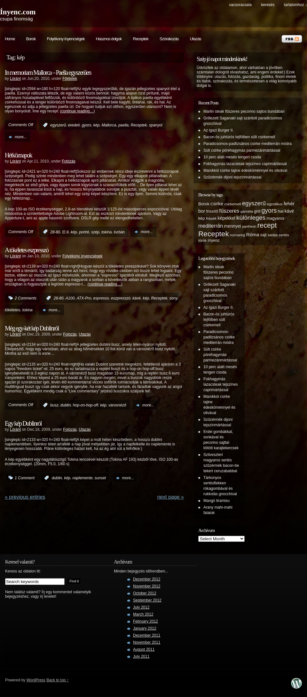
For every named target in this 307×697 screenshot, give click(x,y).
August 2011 (143, 649)
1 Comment (25, 478)
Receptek (140, 38)
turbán (119, 232)
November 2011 (146, 642)
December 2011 (146, 635)
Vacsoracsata (240, 5)
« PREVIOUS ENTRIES (25, 497)
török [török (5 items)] (202, 240)
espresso (101, 298)
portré (84, 232)
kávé (136, 298)
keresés (267, 5)
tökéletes (12, 310)
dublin (65, 405)
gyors (86, 125)
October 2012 (144, 593)
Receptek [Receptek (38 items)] (213, 234)
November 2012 (146, 586)
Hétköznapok (18, 155)
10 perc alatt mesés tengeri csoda (232, 157)
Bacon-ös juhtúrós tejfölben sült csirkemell (239, 137)
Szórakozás (169, 38)
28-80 (55, 232)
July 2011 (141, 656)
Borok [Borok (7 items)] (203, 203)
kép (96, 125)
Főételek (69, 78)
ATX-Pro (84, 298)
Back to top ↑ (57, 680)
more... (21, 137)
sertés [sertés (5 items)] (284, 235)
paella (123, 125)
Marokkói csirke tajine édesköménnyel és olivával (245, 170)
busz (54, 405)
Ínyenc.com (17, 12)
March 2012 (143, 614)
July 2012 (141, 607)
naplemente (82, 478)
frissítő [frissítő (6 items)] (212, 211)
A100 (70, 298)
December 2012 (146, 579)
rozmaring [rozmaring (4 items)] (237, 235)
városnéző (117, 405)
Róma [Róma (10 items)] (252, 234)
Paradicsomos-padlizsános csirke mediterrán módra (247, 143)
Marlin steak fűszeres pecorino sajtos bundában (244, 111)
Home (10, 38)
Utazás (195, 38)
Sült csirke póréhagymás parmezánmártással (241, 150)
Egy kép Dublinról (23, 423)
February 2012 (145, 621)
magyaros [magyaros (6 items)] (275, 218)
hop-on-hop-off (85, 405)
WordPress (36, 680)
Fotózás (68, 161)
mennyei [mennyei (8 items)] (232, 226)
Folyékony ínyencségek (65, 38)
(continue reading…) (77, 111)
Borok (31, 38)
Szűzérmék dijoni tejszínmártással (232, 177)
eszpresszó (120, 298)
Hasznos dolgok (109, 38)
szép (95, 232)
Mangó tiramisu (216, 500)
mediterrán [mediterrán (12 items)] (210, 226)
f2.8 (65, 232)
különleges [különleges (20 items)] (250, 217)
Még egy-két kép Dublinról (32, 328)
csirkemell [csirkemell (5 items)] (232, 204)
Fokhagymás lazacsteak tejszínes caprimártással (245, 164)
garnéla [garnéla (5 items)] (246, 211)
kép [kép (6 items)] (201, 218)
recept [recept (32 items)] (267, 225)
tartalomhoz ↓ (295, 5)
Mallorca (109, 125)
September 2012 (147, 600)
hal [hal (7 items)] (281, 211)
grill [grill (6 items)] (257, 211)
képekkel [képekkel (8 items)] (226, 218)
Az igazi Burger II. (218, 130)
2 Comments (25, 298)
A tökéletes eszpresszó (26, 250)
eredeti (74, 125)
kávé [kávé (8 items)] (289, 211)
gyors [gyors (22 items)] (269, 210)
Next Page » (170, 497)
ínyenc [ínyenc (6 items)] (213, 240)
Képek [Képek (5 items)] (211, 218)
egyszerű (58, 125)
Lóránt (15, 78)
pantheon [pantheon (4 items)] (249, 226)
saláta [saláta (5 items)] (273, 235)
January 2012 (144, 628)
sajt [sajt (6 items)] (263, 235)
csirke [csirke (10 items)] (216, 203)
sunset (100, 478)
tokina (106, 232)
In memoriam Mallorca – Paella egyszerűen (48, 72)
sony (173, 298)
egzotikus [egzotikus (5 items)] (275, 204)
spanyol (155, 125)
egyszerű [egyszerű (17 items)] (254, 203)
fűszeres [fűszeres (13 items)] (229, 211)
